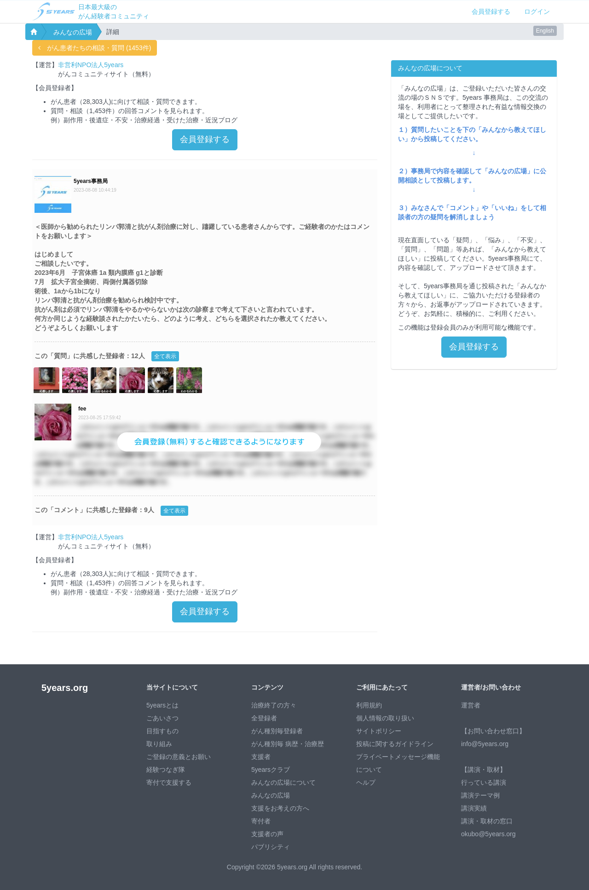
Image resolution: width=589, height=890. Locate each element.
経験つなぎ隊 (165, 769)
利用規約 (369, 705)
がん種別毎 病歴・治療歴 (287, 743)
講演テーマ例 (480, 795)
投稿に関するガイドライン (394, 743)
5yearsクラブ (270, 769)
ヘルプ (365, 782)
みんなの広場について (283, 782)
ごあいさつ (162, 718)
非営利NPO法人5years (90, 64)
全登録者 (264, 718)
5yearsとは (162, 705)
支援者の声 (267, 834)
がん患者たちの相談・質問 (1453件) (94, 47)
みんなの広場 (72, 32)
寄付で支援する (168, 782)
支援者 (261, 756)
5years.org (64, 688)
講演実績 (474, 808)
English (545, 31)
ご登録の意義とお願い (178, 756)
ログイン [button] (537, 11)
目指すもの (162, 731)
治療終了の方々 (273, 705)
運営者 (470, 705)
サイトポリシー (378, 731)
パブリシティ (270, 846)
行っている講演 (483, 782)
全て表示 (165, 356)
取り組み (159, 743)
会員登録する (491, 11)
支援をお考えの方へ (280, 808)
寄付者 (261, 821)
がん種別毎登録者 (277, 731)
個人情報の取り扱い (385, 718)
